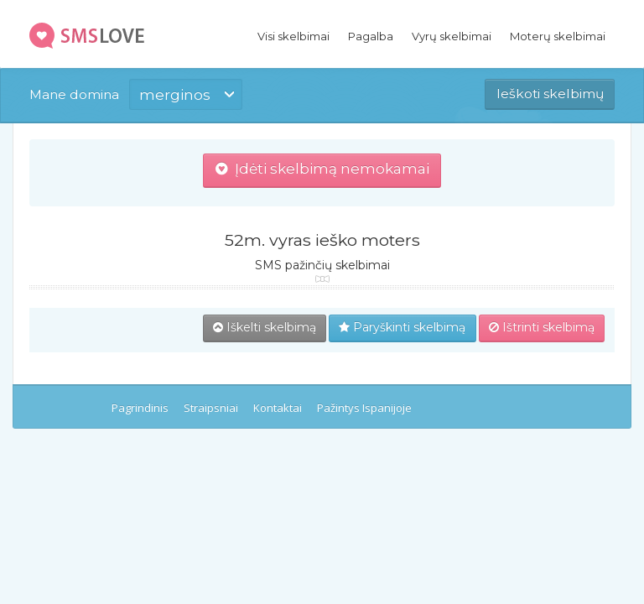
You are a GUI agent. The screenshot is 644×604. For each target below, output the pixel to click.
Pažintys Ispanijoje (364, 407)
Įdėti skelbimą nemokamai (322, 168)
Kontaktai (277, 407)
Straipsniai (211, 407)
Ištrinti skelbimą (542, 327)
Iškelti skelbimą (264, 327)
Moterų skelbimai (557, 36)
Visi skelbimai (293, 36)
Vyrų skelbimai (451, 36)
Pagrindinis (140, 407)
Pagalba (370, 36)
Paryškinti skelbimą (402, 327)
